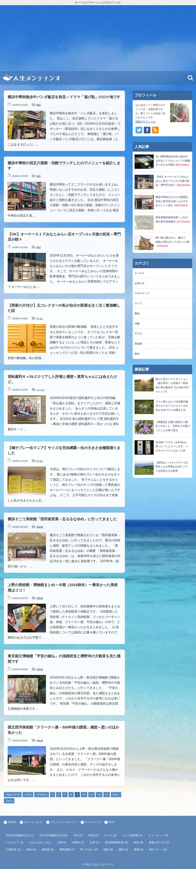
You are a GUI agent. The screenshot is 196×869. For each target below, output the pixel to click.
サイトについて (33, 822)
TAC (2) (77, 835)
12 (99, 794)
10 (84, 794)
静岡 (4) (139, 849)
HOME (12, 822)
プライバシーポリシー (63, 822)
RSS (111, 822)
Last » (9, 800)
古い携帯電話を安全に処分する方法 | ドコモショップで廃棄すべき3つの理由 (173, 160)
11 (91, 794)
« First (27, 794)
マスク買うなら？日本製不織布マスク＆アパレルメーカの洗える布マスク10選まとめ (172, 406)
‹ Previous (41, 794)
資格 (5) (108, 849)
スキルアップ (142, 293)
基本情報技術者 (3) (116, 842)
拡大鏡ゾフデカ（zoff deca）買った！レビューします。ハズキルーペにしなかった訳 (172, 446)
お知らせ (140, 283)
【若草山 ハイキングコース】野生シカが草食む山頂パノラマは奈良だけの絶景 (172, 466)
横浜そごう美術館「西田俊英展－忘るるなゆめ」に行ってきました (62, 519)
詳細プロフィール (145, 121)
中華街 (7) (78, 842)
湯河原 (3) (48, 849)
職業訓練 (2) (67, 849)
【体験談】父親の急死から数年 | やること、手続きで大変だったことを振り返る (173, 426)
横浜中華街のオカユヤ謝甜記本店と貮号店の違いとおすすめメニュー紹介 (172, 201)
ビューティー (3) (158, 835)
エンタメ (41, 390)
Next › (116, 794)
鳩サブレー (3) (158, 849)
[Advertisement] (98, 38)
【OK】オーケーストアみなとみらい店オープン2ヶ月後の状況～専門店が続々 (172, 181)
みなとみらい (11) (40, 842)
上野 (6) (61, 842)
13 (106, 794)
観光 (137, 353)
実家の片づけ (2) (159, 842)
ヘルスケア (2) (14, 842)
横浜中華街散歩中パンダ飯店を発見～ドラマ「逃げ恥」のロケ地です (64, 97)
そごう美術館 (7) (132, 835)
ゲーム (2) (110, 835)
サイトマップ (93, 822)
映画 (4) (31, 849)
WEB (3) (93, 835)
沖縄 (137, 323)
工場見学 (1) (13, 849)
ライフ (138, 303)
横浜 (39, 105)
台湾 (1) (94, 842)
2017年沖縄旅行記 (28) (53, 835)
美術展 (40, 527)
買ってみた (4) (89, 849)
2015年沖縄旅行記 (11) (20, 835)
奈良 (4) (138, 842)
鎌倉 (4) (123, 849)
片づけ (40, 318)
